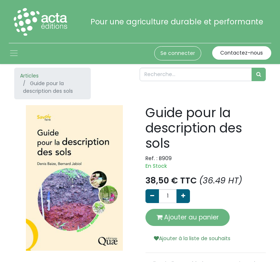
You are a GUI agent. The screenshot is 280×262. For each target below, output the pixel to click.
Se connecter (177, 53)
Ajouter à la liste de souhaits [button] (192, 238)
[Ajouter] (183, 196)
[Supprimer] (152, 196)
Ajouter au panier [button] (187, 217)
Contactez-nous (241, 52)
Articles (29, 75)
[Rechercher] (259, 74)
